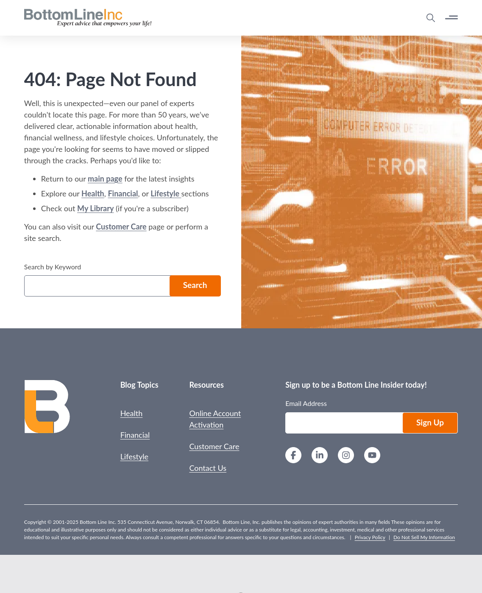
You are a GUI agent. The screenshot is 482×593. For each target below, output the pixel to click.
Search (195, 285)
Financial (123, 193)
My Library (95, 208)
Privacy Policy (370, 537)
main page (105, 178)
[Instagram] (346, 456)
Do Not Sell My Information (424, 537)
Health (92, 193)
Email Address (306, 403)
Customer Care (121, 226)
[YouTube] (372, 456)
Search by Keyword (52, 267)
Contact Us (207, 468)
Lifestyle (165, 193)
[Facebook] (293, 456)
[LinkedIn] (320, 456)
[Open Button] (451, 17)
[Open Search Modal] (431, 18)
